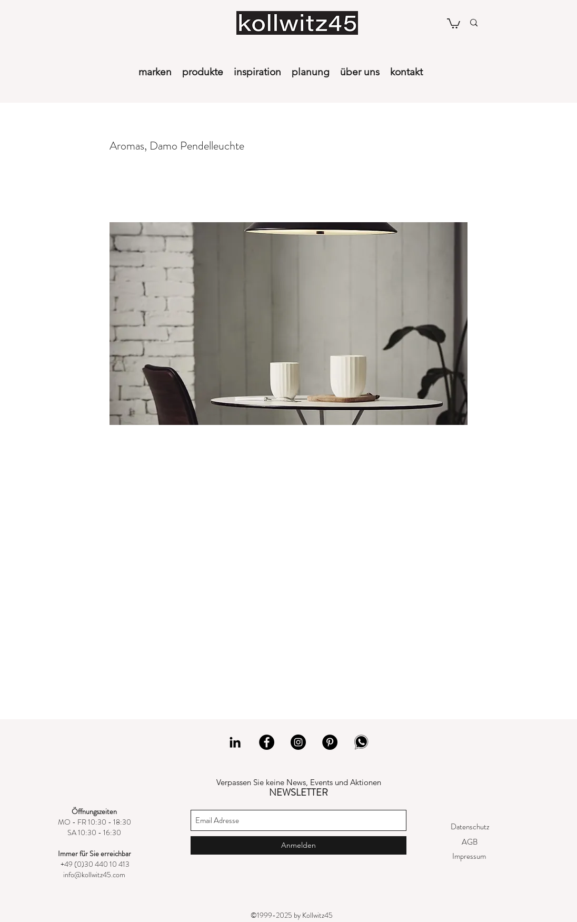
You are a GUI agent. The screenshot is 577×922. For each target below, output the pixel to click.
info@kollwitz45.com (94, 874)
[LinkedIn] (235, 742)
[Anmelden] (298, 845)
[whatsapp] (361, 742)
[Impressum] (469, 856)
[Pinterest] (329, 742)
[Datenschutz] (470, 826)
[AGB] (469, 842)
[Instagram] (298, 742)
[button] (453, 22)
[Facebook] (266, 742)
